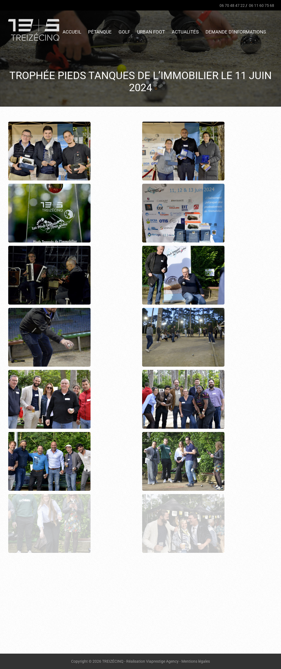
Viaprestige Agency (162, 661)
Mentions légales (195, 661)
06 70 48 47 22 (232, 5)
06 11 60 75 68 (261, 5)
